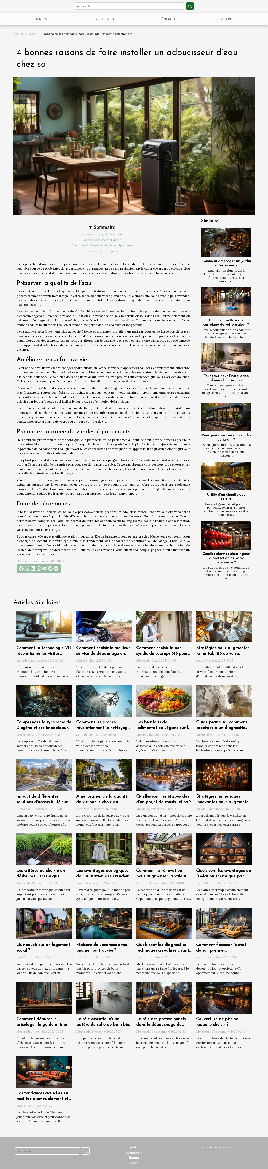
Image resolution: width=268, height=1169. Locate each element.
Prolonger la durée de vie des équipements (102, 245)
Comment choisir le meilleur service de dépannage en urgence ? (103, 654)
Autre (226, 19)
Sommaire (104, 227)
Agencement (104, 19)
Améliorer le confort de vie (102, 240)
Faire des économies (102, 251)
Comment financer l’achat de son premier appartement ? (221, 950)
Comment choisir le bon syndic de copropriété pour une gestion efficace (162, 654)
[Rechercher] (129, 6)
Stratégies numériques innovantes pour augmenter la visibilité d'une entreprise (223, 802)
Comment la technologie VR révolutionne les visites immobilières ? (43, 654)
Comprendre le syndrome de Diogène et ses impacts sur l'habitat (43, 728)
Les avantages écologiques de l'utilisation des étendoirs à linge (103, 876)
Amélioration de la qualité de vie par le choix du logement (102, 802)
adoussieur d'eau (122, 320)
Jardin (41, 19)
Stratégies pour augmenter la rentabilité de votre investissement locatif (222, 654)
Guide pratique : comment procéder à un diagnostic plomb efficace (221, 728)
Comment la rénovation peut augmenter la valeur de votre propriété (161, 876)
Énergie (168, 19)
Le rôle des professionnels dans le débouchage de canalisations (161, 1025)
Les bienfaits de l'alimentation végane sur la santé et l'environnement (163, 728)
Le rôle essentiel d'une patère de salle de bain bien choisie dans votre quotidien (103, 1025)
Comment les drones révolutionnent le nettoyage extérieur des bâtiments (103, 728)
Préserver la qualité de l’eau (102, 234)
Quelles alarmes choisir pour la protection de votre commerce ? (226, 558)
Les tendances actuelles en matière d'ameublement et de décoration (42, 1099)
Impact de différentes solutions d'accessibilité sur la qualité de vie (42, 802)
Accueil (18, 34)
